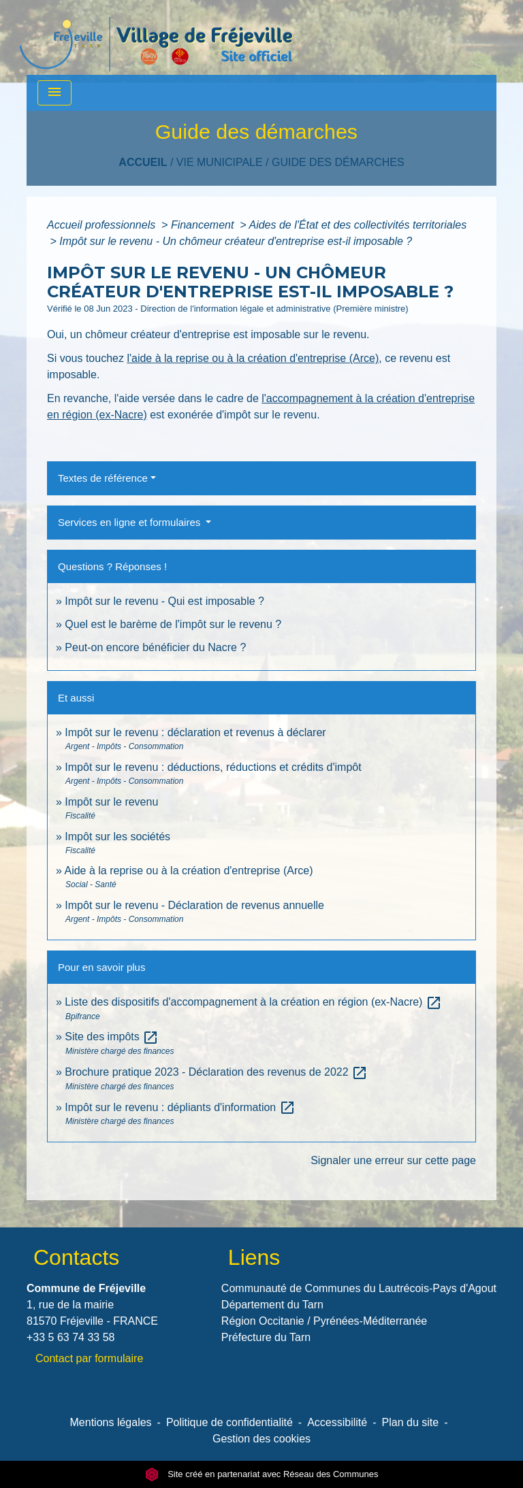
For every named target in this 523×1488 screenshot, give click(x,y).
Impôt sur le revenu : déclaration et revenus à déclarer (195, 732)
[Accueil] (156, 37)
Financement (204, 225)
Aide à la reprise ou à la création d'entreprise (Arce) (188, 870)
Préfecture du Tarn (266, 1337)
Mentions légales (111, 1422)
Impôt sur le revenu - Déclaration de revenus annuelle (194, 905)
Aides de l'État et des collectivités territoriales (357, 225)
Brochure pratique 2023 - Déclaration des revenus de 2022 (216, 1072)
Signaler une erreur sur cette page (393, 1160)
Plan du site (410, 1422)
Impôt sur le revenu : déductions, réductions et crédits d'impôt (213, 767)
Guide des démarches (338, 162)
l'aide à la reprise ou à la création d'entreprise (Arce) (253, 358)
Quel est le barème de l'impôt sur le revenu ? (173, 624)
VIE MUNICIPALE (219, 162)
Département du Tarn (272, 1304)
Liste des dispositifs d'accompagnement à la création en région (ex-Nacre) (253, 1002)
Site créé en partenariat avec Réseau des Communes (262, 1474)
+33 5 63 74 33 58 (70, 1337)
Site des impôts (112, 1036)
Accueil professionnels (103, 225)
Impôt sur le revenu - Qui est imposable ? (164, 601)
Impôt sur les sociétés (117, 836)
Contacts (76, 1257)
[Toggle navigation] (54, 92)
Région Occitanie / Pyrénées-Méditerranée (324, 1321)
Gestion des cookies (261, 1438)
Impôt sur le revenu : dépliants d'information (180, 1107)
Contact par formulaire (89, 1358)
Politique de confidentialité (229, 1422)
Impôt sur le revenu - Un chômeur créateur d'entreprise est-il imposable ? (235, 241)
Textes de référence (103, 478)
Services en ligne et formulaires (130, 522)
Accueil (142, 162)
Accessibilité (337, 1422)
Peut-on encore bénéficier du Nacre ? (155, 647)
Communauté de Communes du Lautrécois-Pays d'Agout (358, 1288)
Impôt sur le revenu (111, 802)
